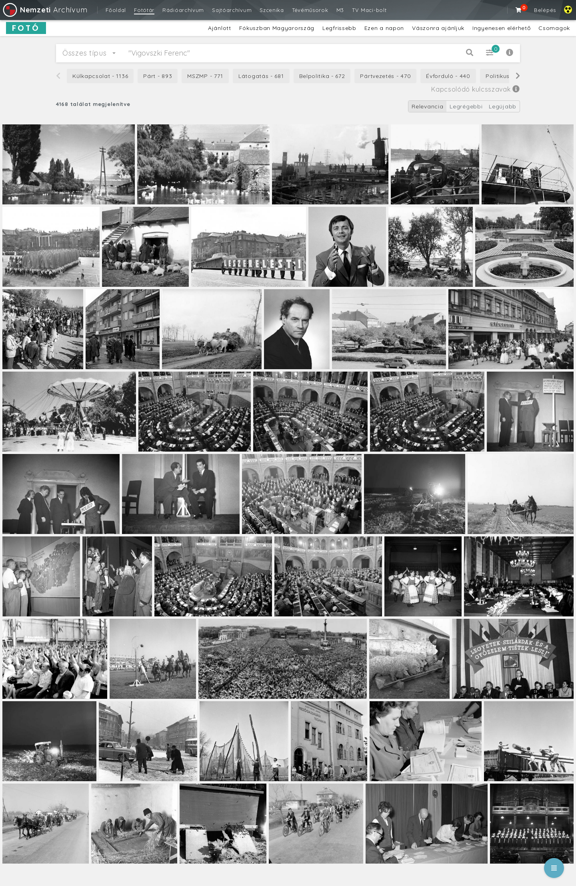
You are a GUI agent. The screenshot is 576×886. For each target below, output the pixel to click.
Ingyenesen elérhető (501, 28)
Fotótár (144, 10)
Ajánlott (219, 28)
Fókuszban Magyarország (276, 28)
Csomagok (554, 28)
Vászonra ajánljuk (438, 28)
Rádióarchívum (183, 10)
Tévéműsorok (310, 10)
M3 (340, 10)
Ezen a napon (384, 28)
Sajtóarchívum (232, 10)
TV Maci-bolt (369, 10)
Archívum (44, 9)
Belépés (545, 10)
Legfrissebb (339, 28)
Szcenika (272, 10)
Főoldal (116, 10)
